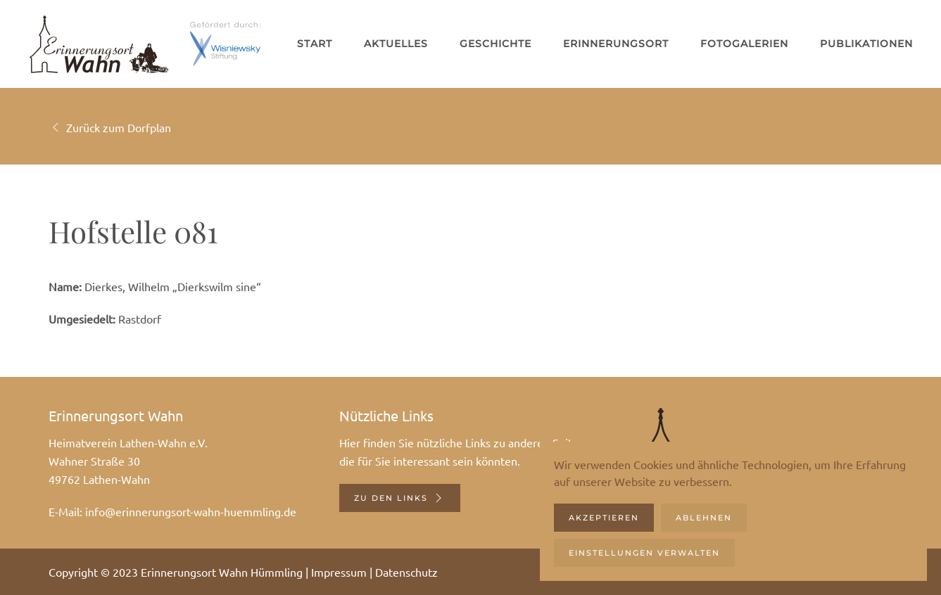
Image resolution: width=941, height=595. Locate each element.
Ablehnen (704, 518)
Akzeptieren (604, 518)
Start (314, 43)
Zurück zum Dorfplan (110, 127)
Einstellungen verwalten (644, 553)
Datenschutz (406, 572)
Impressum (339, 572)
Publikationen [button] (866, 43)
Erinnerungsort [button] (616, 43)
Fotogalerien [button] (744, 43)
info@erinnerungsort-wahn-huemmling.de (190, 511)
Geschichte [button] (495, 43)
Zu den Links (400, 498)
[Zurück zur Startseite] (98, 44)
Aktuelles (396, 43)
